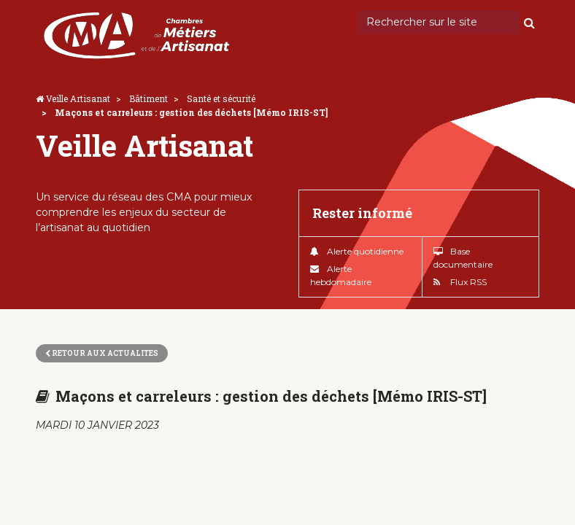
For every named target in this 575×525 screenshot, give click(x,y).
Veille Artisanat (78, 98)
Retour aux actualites (101, 353)
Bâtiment (148, 98)
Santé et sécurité (221, 98)
